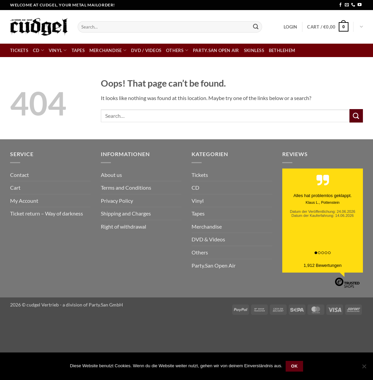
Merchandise (107, 50)
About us (111, 175)
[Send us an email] (347, 5)
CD (38, 50)
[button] (290, 27)
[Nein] (364, 368)
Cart (15, 187)
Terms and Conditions (126, 187)
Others (177, 50)
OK (294, 366)
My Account (24, 200)
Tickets (19, 50)
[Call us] (353, 5)
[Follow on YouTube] (360, 5)
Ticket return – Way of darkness (46, 213)
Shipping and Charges (126, 213)
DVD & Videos (208, 239)
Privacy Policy (117, 200)
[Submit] (255, 27)
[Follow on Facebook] (340, 5)
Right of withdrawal (123, 226)
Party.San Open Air (216, 50)
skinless (254, 50)
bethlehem (282, 50)
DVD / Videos (146, 50)
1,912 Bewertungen (323, 265)
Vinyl (58, 50)
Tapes (78, 50)
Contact (19, 175)
